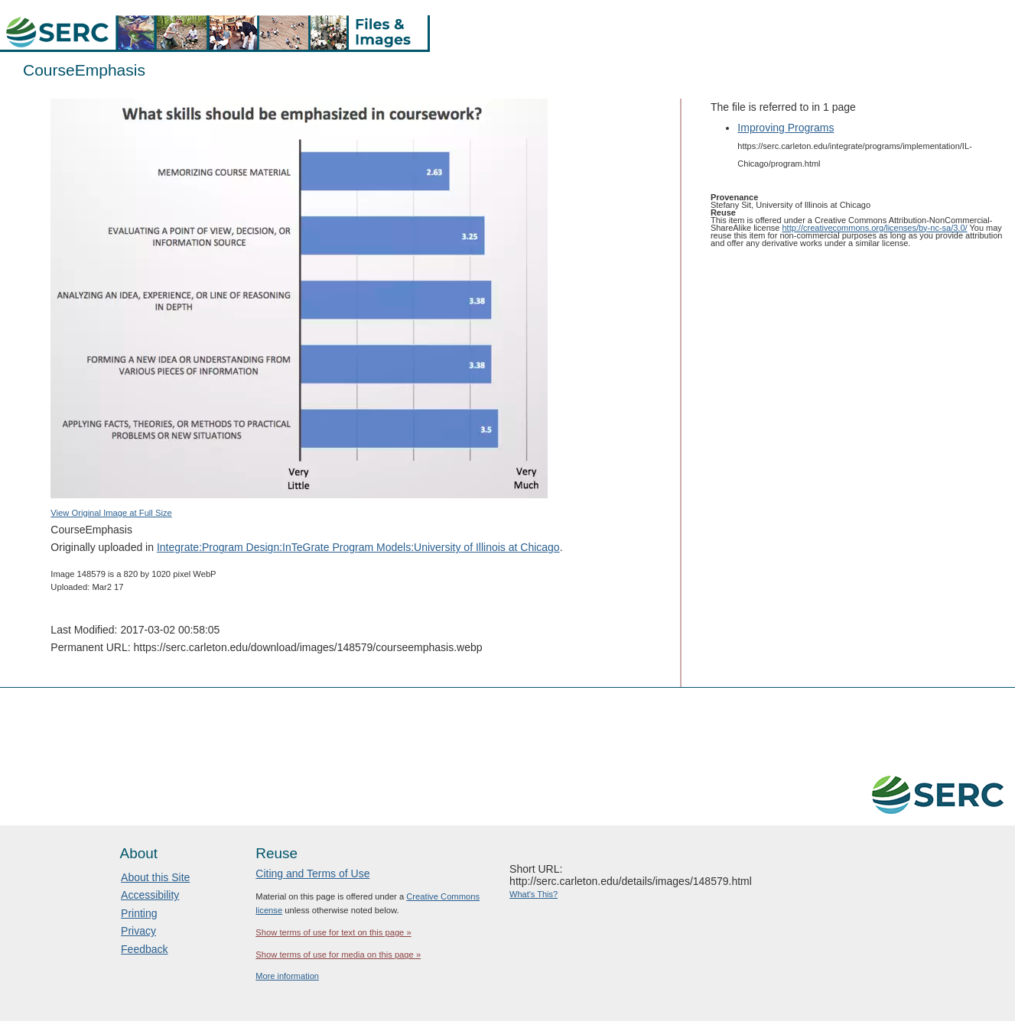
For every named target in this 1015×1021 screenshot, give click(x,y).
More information (287, 975)
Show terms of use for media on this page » (338, 954)
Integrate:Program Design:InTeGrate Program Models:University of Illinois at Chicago (358, 547)
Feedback (144, 949)
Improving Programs (785, 128)
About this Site (155, 877)
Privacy (138, 931)
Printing (139, 913)
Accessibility (150, 895)
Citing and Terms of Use (312, 873)
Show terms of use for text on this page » (333, 932)
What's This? (533, 894)
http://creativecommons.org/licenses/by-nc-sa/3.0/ (874, 227)
